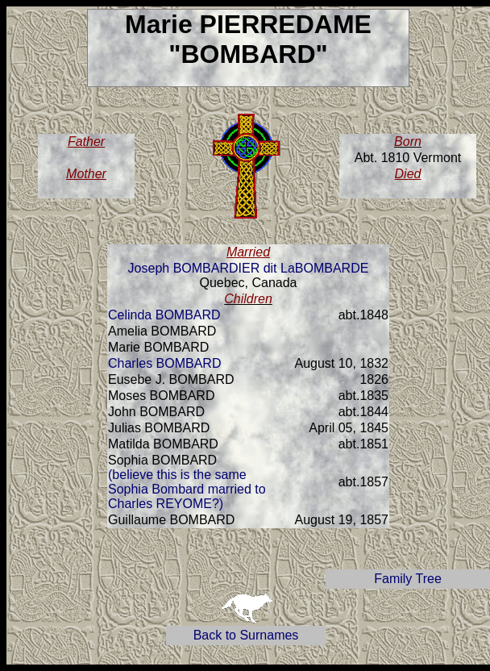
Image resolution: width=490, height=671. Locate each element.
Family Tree (408, 579)
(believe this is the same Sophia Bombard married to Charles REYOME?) (187, 489)
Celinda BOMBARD (164, 315)
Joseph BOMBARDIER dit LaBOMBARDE (248, 268)
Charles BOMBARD (164, 363)
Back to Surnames (246, 635)
